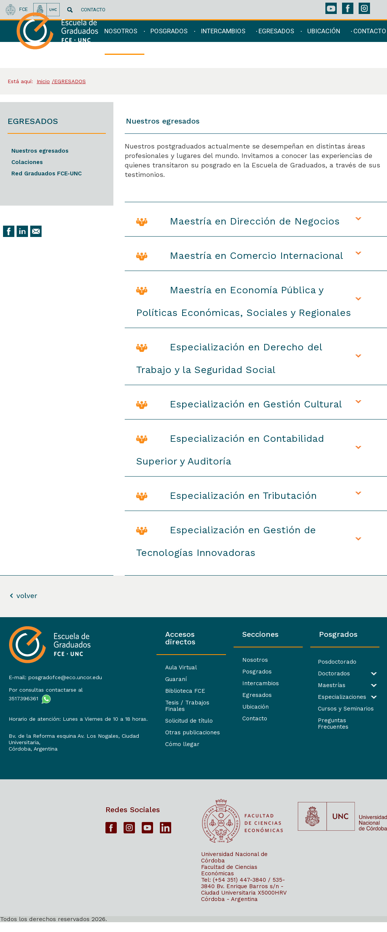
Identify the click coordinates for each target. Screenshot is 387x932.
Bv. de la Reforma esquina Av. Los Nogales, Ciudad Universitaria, (51, 749)
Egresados (220, 695)
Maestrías (313, 685)
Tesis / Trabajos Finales (144, 695)
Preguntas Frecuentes (330, 720)
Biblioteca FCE (131, 683)
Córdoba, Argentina (32, 759)
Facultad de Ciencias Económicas (229, 879)
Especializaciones (324, 697)
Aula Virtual (127, 659)
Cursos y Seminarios (328, 709)
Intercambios (224, 683)
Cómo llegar (128, 730)
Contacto (218, 718)
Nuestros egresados (39, 150)
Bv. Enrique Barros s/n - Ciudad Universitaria (242, 899)
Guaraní (122, 671)
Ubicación (219, 706)
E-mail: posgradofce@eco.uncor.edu (44, 678)
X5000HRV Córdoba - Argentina (243, 905)
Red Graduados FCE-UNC (46, 173)
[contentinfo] (193, 774)
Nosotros (219, 659)
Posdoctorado (319, 662)
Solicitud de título (135, 706)
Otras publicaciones (138, 718)
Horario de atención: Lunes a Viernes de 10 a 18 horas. (45, 726)
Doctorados (316, 673)
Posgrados (220, 671)
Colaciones (27, 162)
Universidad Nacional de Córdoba (234, 866)
